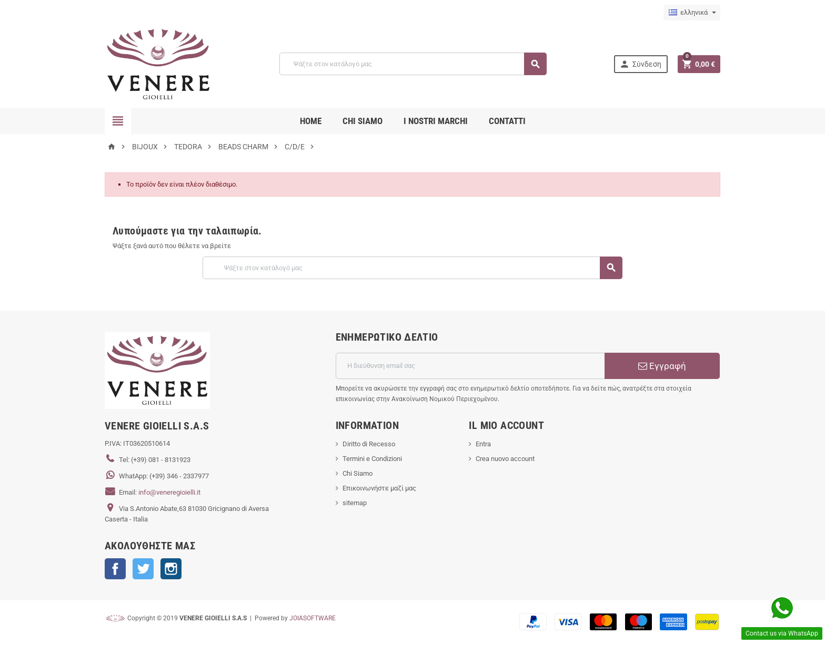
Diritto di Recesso (369, 444)
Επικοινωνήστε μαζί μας (379, 488)
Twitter (143, 568)
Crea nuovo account (505, 459)
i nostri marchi (436, 121)
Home (310, 121)
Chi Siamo (358, 473)
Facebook (115, 568)
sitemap (355, 503)
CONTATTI (507, 121)
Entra (483, 444)
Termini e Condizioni (372, 459)
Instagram (171, 568)
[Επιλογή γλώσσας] (691, 13)
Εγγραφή (662, 366)
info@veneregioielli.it (169, 492)
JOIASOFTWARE (312, 618)
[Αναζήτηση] (412, 64)
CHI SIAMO (363, 121)
